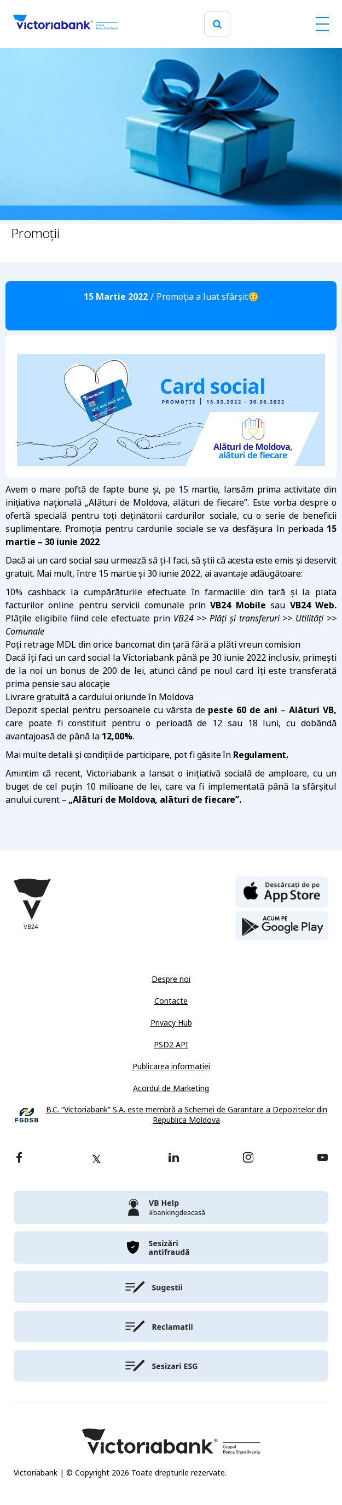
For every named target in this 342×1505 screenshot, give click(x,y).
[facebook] (19, 1158)
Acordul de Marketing (171, 1088)
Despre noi (171, 979)
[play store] (281, 926)
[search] (217, 24)
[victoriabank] (171, 1207)
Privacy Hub (171, 1022)
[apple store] (281, 891)
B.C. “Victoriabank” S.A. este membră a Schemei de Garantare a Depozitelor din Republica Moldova (186, 1115)
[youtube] (322, 1158)
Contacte (171, 1001)
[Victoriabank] (65, 24)
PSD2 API (171, 1044)
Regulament (259, 755)
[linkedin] (174, 1158)
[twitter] (96, 1159)
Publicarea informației (171, 1066)
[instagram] (247, 1158)
